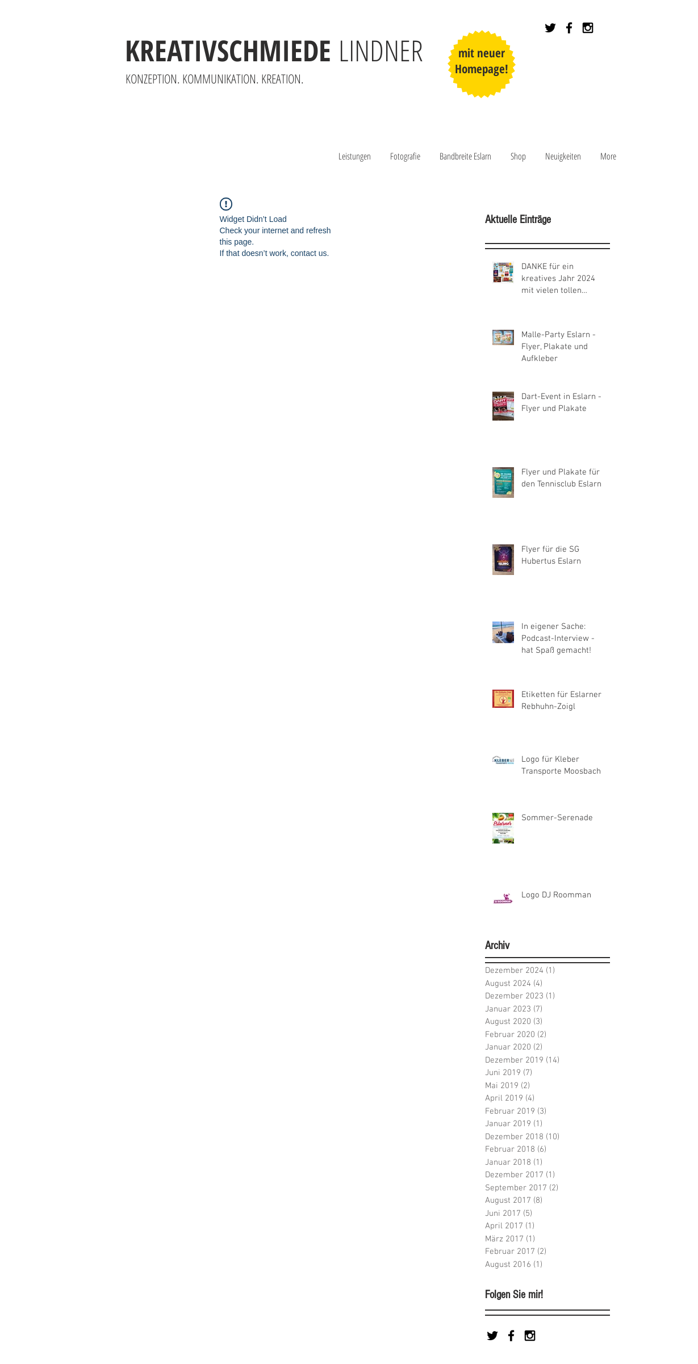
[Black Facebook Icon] (569, 27)
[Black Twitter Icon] (550, 27)
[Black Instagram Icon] (587, 27)
